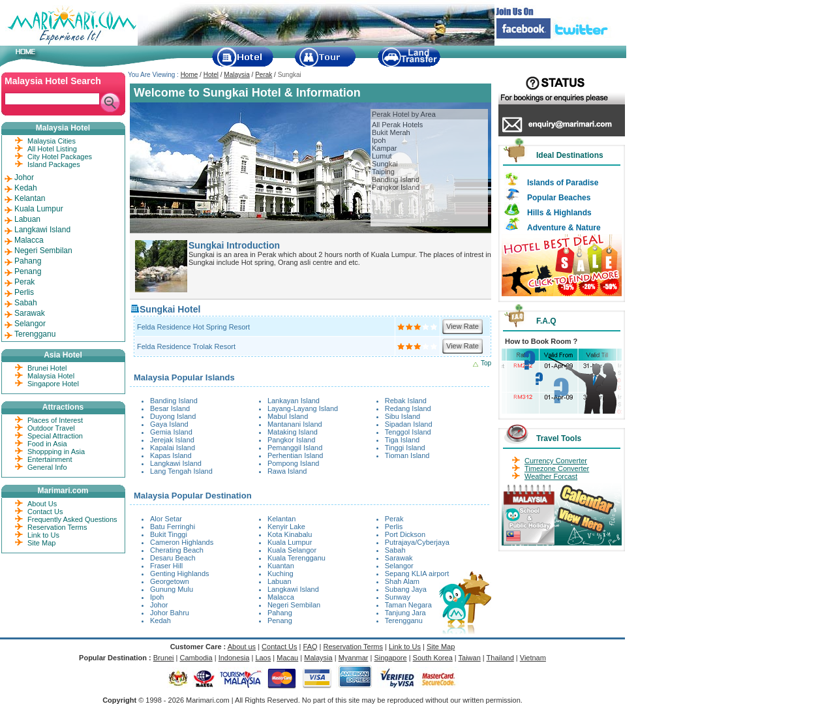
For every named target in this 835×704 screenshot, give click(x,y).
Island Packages (53, 164)
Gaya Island (169, 424)
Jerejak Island (172, 440)
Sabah (395, 550)
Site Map (41, 543)
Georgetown (169, 581)
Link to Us (43, 535)
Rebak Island (406, 401)
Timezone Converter (556, 468)
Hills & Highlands (559, 212)
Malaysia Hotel (50, 376)
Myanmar (354, 658)
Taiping (383, 172)
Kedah (160, 620)
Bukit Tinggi (168, 534)
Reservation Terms (57, 527)
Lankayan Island (293, 401)
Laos (263, 658)
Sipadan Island (409, 424)
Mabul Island (287, 416)
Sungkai (385, 164)
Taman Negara (408, 605)
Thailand (500, 658)
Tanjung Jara (405, 613)
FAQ (310, 646)
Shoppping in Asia (56, 451)
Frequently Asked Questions (72, 519)
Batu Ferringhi (172, 526)
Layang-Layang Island (302, 408)
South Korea (433, 658)
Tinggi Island (405, 447)
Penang (279, 620)
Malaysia (236, 74)
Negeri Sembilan (293, 605)
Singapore (390, 658)
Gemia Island (171, 432)
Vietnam (533, 658)
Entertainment (49, 459)
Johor (159, 605)
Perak (263, 74)
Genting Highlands (179, 573)
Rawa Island (287, 471)
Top (486, 363)
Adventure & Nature (564, 227)
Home (189, 74)
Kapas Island (171, 455)
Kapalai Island (172, 447)
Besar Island (170, 408)
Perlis (394, 526)
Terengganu (404, 620)
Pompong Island (293, 463)
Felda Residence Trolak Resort (186, 346)
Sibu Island (402, 416)
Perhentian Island (295, 455)
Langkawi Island (176, 463)
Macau (287, 658)
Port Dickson (405, 534)
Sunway (397, 597)
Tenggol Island (408, 432)
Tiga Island (402, 440)
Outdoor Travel (51, 428)
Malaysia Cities (51, 141)
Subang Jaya (406, 589)
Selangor (399, 566)
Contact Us (45, 511)
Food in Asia (47, 444)
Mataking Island (292, 432)
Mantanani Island (294, 424)
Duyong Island (173, 416)
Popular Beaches (558, 197)
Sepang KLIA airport (417, 573)
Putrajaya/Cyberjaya (417, 542)
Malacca (280, 597)
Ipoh (379, 140)
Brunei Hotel (47, 368)
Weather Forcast (550, 476)
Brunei (163, 658)
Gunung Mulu (171, 589)
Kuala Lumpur (289, 542)
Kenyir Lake (286, 526)
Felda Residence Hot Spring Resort (193, 327)
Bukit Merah (391, 132)
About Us (42, 504)
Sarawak (399, 558)
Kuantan (280, 566)
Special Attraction (55, 436)
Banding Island (395, 179)
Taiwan (470, 658)
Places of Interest (55, 420)
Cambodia (196, 658)
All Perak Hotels (397, 125)
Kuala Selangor (291, 550)
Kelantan (281, 519)
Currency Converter (555, 461)
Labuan (279, 581)
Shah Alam (402, 581)
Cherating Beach (177, 550)
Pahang (279, 613)
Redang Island (408, 408)
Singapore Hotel (53, 384)
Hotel (211, 74)
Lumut (382, 156)
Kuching (280, 573)
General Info (47, 467)
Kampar (384, 148)
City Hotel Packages (59, 157)
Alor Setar (166, 519)
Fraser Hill (166, 566)
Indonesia (234, 658)
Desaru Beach (173, 558)
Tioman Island (407, 455)
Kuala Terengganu (296, 558)
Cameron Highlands (181, 542)
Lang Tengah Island (181, 471)
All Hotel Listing (52, 149)
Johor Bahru (169, 613)
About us (242, 646)
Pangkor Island (395, 187)
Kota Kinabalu (289, 534)
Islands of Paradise (562, 182)
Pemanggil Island (294, 447)
